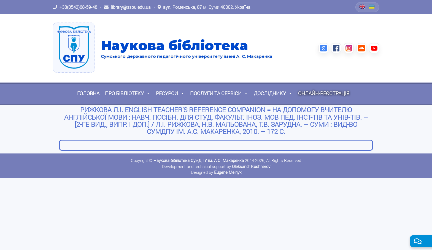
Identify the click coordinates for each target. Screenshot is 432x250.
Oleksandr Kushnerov (251, 166)
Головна (88, 93)
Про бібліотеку (127, 93)
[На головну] (74, 48)
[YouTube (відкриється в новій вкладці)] (374, 48)
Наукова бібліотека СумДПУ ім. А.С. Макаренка (198, 160)
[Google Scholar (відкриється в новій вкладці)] (323, 48)
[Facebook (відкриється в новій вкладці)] (336, 48)
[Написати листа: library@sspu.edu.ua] (127, 7)
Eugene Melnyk (227, 172)
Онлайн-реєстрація (323, 93)
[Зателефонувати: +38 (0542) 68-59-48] (75, 7)
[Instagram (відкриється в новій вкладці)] (349, 48)
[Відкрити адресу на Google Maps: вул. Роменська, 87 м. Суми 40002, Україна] (204, 7)
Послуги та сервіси (219, 93)
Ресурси (170, 93)
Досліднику (273, 93)
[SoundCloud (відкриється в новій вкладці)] (361, 48)
